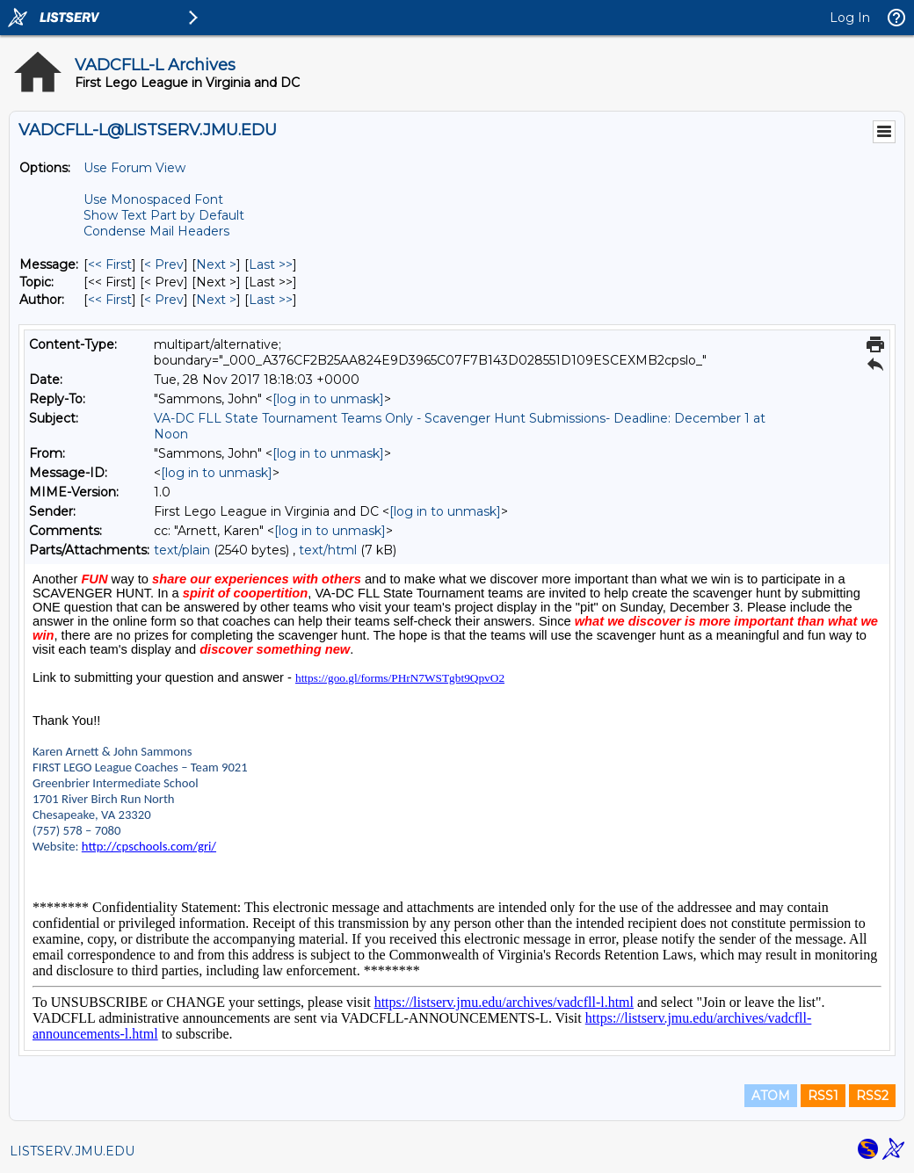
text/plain (182, 550)
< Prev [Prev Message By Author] (164, 300)
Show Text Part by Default (163, 215)
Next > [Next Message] (216, 264)
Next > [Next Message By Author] (216, 300)
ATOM (770, 1096)
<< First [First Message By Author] (110, 300)
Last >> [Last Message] (271, 264)
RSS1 (823, 1096)
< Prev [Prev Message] (164, 264)
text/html (328, 550)
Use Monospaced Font (153, 199)
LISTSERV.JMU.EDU (72, 1151)
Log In (850, 17)
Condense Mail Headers (156, 231)
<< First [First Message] (110, 264)
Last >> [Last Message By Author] (271, 300)
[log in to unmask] (328, 399)
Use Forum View (134, 168)
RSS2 (872, 1096)
